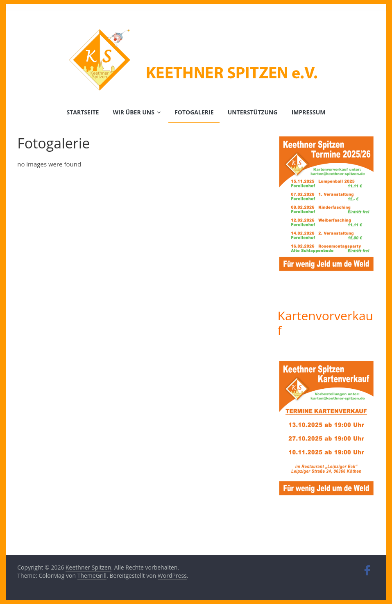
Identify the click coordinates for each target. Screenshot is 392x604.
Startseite (82, 112)
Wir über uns (133, 112)
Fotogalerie (193, 112)
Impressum (309, 112)
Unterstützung (253, 112)
